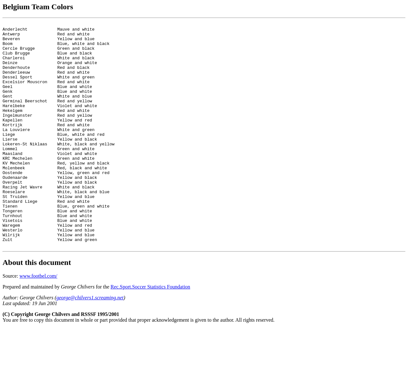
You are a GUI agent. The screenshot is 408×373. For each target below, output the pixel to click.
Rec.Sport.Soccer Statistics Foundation (150, 331)
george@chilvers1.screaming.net (90, 342)
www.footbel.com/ (38, 321)
